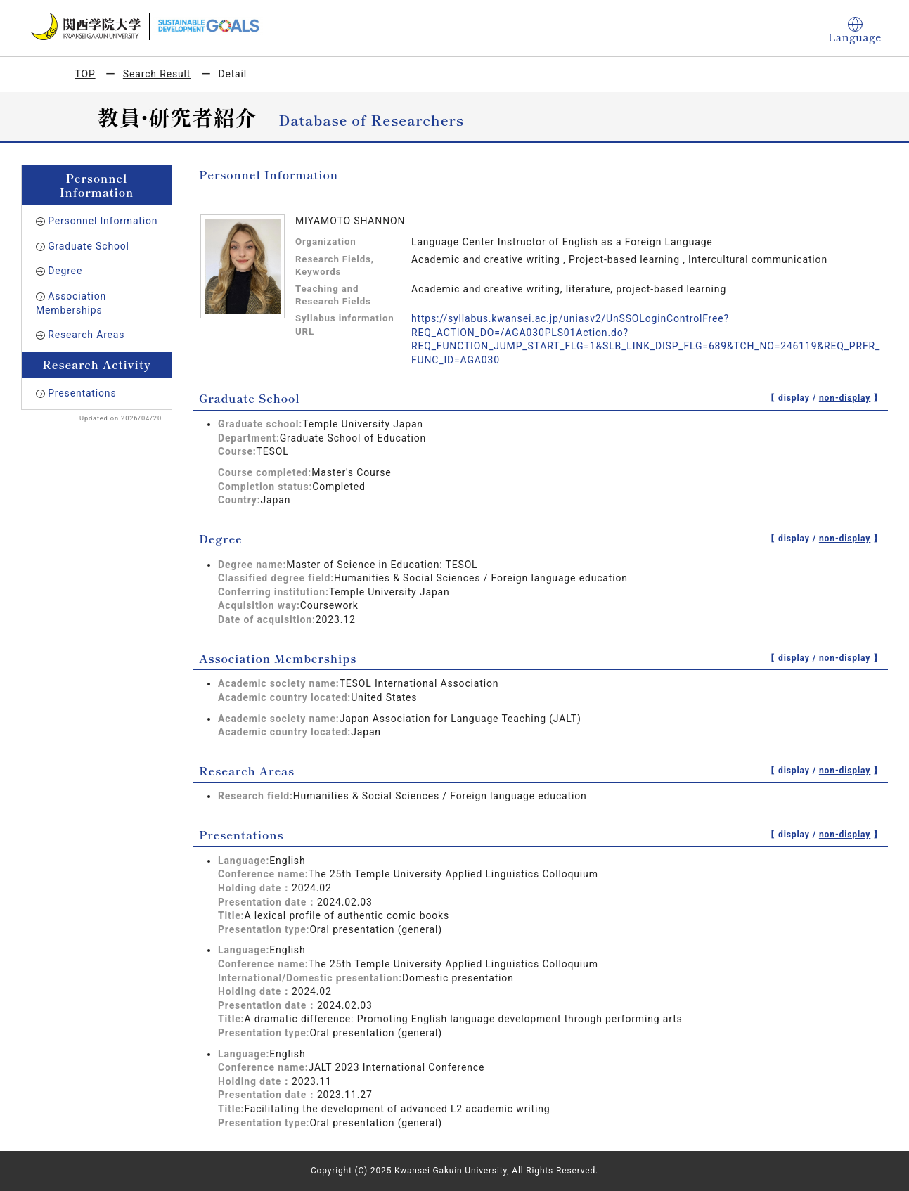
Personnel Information (102, 220)
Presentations (82, 393)
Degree (65, 270)
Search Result (157, 73)
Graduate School (88, 246)
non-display (844, 398)
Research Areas (86, 334)
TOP (85, 73)
